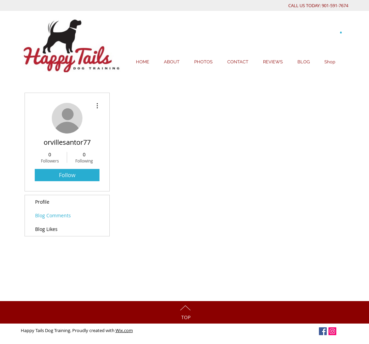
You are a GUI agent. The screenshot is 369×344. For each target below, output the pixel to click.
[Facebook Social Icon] (323, 331)
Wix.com (124, 330)
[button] (341, 32)
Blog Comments (53, 215)
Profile (42, 202)
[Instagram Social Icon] (332, 331)
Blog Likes (46, 229)
